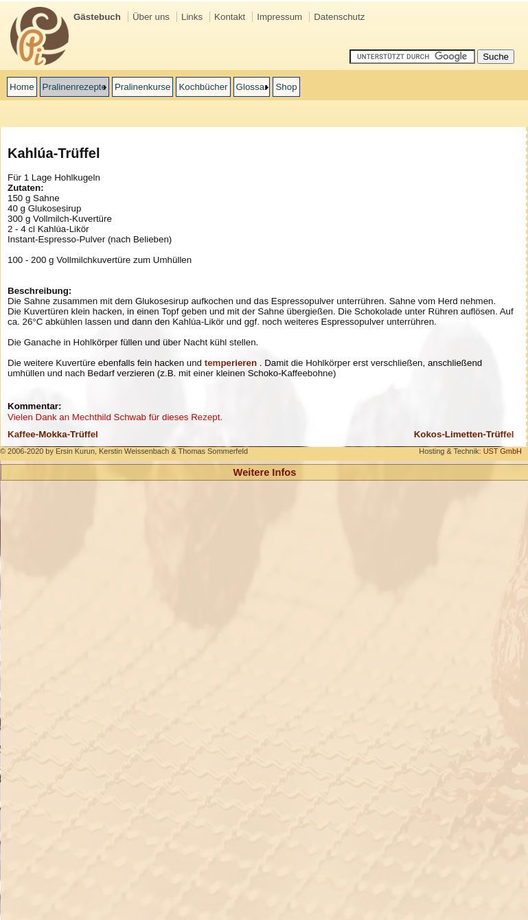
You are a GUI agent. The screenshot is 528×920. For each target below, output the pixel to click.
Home (22, 87)
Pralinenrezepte (74, 87)
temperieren (231, 363)
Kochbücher (203, 87)
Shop (286, 87)
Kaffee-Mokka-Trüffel (53, 434)
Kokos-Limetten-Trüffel (464, 434)
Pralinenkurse (143, 87)
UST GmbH (502, 451)
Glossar (252, 87)
